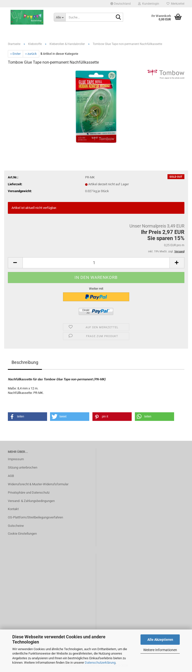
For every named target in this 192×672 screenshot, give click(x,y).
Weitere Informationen (160, 650)
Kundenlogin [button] (148, 3)
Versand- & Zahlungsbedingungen (31, 501)
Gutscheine (16, 526)
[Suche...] (59, 17)
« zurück (31, 54)
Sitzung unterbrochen (22, 467)
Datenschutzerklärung (100, 662)
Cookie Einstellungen (22, 533)
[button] (120, 3)
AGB (11, 476)
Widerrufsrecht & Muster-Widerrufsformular (38, 484)
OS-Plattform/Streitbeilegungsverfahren (35, 517)
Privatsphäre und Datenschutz (29, 492)
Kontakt (13, 509)
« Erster (15, 54)
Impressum (16, 459)
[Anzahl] (96, 262)
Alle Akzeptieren (160, 640)
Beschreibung (25, 362)
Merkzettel (175, 3)
